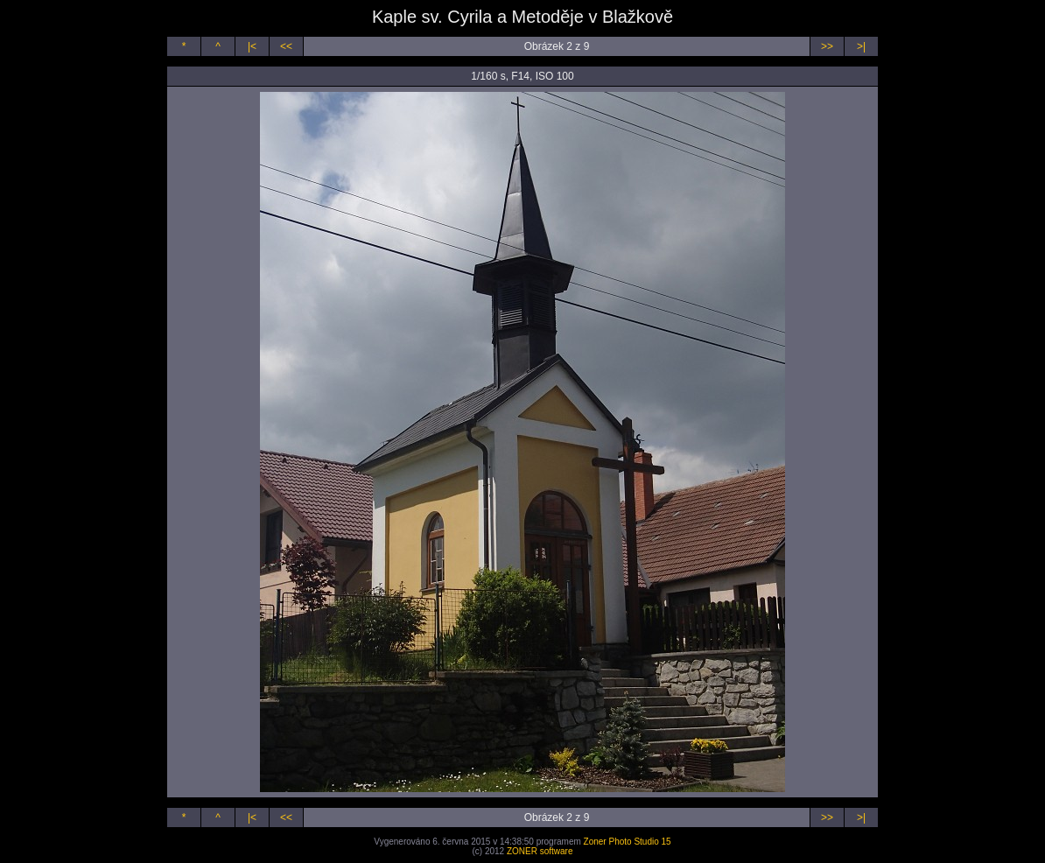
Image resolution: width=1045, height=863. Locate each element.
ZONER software (540, 851)
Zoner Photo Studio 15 (627, 841)
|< (252, 46)
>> (827, 46)
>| (861, 46)
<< (286, 46)
